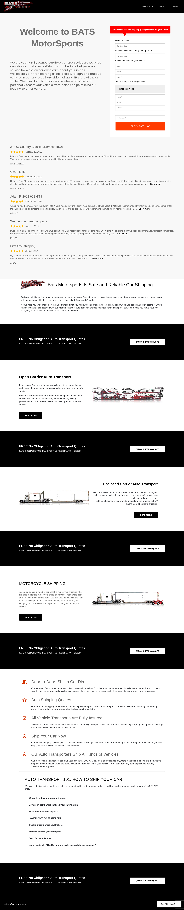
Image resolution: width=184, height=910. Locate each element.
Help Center (148, 6)
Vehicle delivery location (134, 51)
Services (163, 6)
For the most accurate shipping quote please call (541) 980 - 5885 (140, 30)
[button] (92, 798)
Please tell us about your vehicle (130, 61)
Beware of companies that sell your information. (53, 805)
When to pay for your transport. (45, 832)
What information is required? (44, 811)
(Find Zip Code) (122, 40)
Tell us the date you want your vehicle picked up (137, 112)
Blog (176, 6)
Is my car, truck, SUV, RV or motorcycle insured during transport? (62, 845)
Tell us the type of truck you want (130, 82)
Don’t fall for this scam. (41, 838)
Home (134, 6)
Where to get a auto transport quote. (47, 798)
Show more (155, 184)
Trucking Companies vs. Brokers (46, 825)
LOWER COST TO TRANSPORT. (45, 818)
